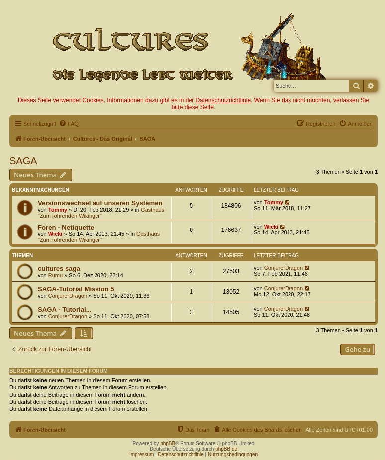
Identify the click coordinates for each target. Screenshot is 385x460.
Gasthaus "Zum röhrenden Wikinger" (101, 213)
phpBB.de (226, 449)
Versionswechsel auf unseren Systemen (100, 203)
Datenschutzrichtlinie (223, 100)
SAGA (23, 160)
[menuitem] (69, 124)
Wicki (55, 234)
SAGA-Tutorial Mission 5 (76, 289)
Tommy (57, 210)
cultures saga (59, 268)
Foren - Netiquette (66, 227)
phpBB (167, 443)
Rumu (55, 275)
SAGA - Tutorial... (65, 309)
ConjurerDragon (283, 268)
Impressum (141, 454)
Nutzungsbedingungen (233, 454)
